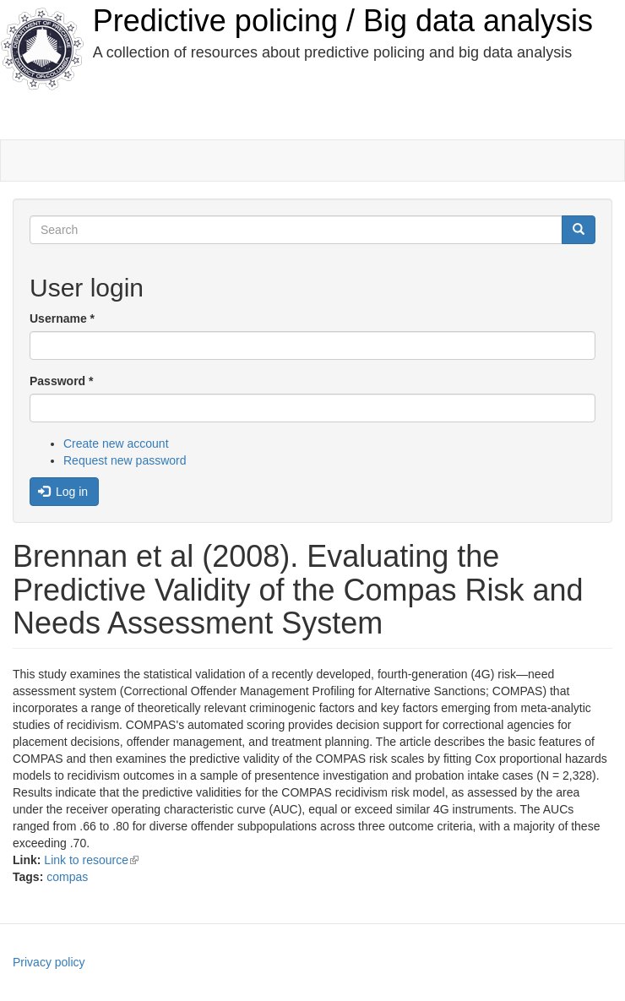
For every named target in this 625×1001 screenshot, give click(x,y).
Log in (63, 491)
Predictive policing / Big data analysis (343, 20)
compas (67, 877)
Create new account (116, 443)
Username (62, 318)
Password (61, 381)
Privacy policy (49, 962)
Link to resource (91, 860)
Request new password (125, 460)
